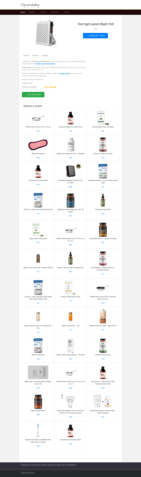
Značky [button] (43, 12)
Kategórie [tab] (45, 55)
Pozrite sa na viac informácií (45, 63)
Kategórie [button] (32, 12)
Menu (23, 12)
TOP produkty (30, 473)
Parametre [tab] (35, 55)
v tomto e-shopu (64, 73)
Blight (95, 29)
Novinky (66, 12)
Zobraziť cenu (97, 35)
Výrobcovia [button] (55, 12)
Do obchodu (34, 94)
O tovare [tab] (26, 55)
